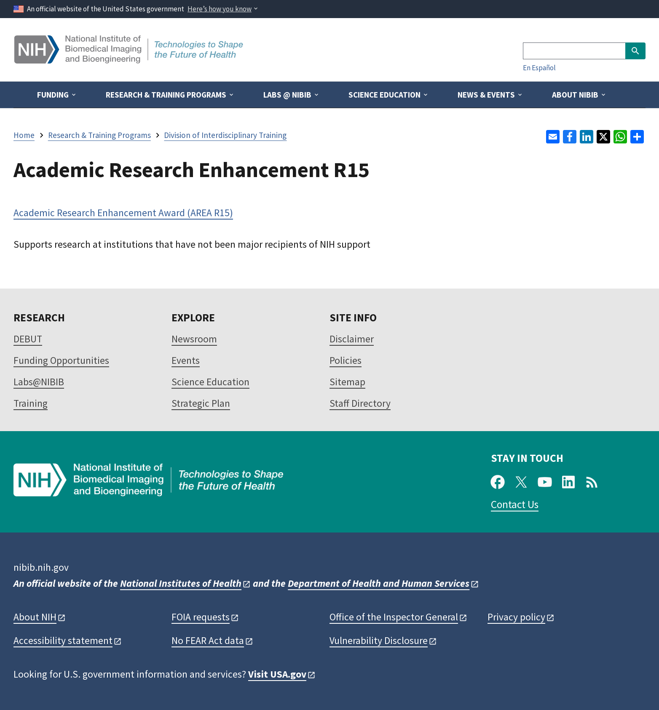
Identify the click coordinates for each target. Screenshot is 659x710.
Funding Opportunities (61, 360)
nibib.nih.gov (41, 567)
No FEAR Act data (207, 640)
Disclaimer (352, 339)
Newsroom (194, 339)
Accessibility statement (63, 640)
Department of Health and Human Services (378, 583)
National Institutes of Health (180, 583)
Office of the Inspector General (394, 617)
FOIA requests (200, 617)
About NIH (34, 617)
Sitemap (347, 382)
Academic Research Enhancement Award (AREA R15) (123, 213)
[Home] (129, 60)
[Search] (574, 50)
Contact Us (514, 504)
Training (30, 403)
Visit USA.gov (277, 674)
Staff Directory (360, 403)
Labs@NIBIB (38, 382)
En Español (539, 67)
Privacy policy (516, 617)
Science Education (210, 382)
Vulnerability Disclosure (379, 640)
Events (185, 360)
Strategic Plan (200, 403)
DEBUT (27, 339)
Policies (346, 360)
